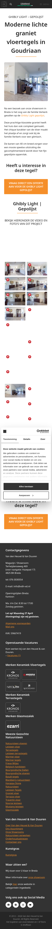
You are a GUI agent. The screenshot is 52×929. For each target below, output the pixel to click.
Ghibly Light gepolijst (32, 115)
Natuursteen (12, 786)
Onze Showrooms (15, 832)
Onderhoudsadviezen (17, 838)
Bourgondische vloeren (18, 773)
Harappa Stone (13, 783)
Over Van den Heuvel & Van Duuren (24, 825)
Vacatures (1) (14, 655)
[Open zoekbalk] (11, 4)
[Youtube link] (30, 905)
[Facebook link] (8, 905)
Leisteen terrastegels (16, 753)
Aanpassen (26, 495)
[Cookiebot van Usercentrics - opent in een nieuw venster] (37, 431)
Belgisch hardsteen (15, 766)
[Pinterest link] (16, 905)
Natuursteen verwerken (18, 835)
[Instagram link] (23, 905)
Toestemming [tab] (10, 439)
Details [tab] (26, 439)
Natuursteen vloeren (16, 743)
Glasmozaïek (12, 809)
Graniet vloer (12, 793)
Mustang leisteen (14, 806)
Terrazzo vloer (13, 796)
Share (7, 264)
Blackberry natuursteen (18, 780)
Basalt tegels (12, 776)
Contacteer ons (13, 842)
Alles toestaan (26, 486)
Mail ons (10, 626)
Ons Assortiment (14, 828)
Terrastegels (12, 750)
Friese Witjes (12, 763)
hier (15, 884)
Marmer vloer (13, 756)
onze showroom (36, 877)
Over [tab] (42, 439)
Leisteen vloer (13, 746)
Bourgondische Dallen (17, 770)
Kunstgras (11, 854)
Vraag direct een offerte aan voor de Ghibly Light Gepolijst (26, 186)
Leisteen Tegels (13, 789)
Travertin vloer (13, 799)
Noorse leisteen (14, 803)
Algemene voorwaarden (18, 623)
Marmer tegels (13, 760)
